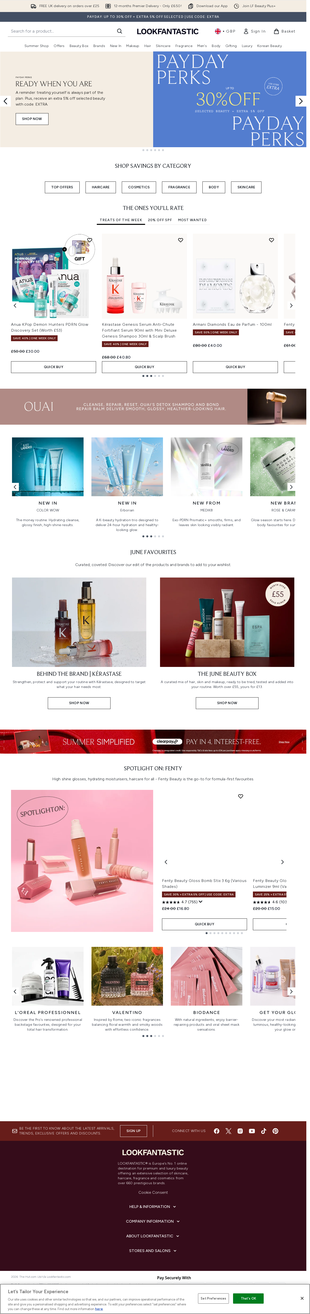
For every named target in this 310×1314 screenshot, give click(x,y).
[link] (254, 31)
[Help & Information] (153, 1206)
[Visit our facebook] (217, 1131)
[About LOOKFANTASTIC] (153, 1236)
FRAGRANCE (179, 187)
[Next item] (291, 305)
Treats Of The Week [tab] (121, 220)
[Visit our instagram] (240, 1131)
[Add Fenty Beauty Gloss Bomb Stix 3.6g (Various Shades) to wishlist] (241, 796)
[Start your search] (66, 31)
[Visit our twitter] (228, 1131)
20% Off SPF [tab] (160, 220)
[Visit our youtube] (252, 1131)
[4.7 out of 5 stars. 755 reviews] (180, 902)
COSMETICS (139, 187)
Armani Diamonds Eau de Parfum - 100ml (232, 324)
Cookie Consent (153, 1192)
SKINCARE (246, 187)
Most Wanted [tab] (192, 220)
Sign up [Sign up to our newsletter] (133, 1131)
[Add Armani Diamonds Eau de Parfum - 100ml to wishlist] (271, 240)
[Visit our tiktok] (264, 1131)
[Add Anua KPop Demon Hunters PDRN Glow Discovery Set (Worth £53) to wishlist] (90, 240)
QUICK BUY (53, 367)
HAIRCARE (101, 187)
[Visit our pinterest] (275, 1131)
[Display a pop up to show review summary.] (200, 902)
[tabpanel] (153, 305)
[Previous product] (166, 862)
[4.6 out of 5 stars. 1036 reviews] (272, 902)
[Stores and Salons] (153, 1250)
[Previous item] (15, 305)
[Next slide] (301, 101)
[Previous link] (15, 487)
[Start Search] (120, 31)
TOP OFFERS (62, 187)
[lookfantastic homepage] (167, 31)
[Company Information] (153, 1221)
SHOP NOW (32, 119)
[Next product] (282, 862)
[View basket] (284, 31)
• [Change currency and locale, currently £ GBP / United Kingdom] (225, 31)
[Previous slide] (5, 101)
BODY (214, 187)
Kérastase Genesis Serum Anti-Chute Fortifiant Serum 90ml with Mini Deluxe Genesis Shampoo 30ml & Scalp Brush (139, 330)
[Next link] (291, 487)
